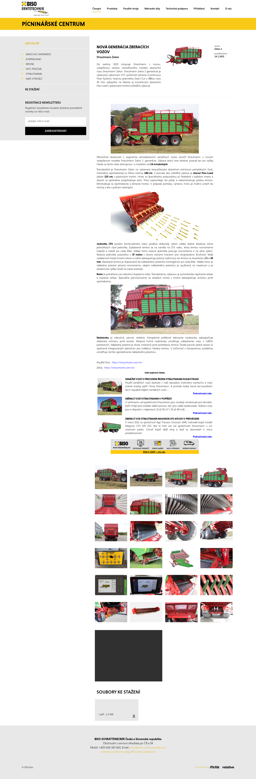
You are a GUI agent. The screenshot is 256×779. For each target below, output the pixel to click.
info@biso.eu (138, 747)
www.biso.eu (157, 747)
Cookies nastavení (144, 751)
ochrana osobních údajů (116, 751)
